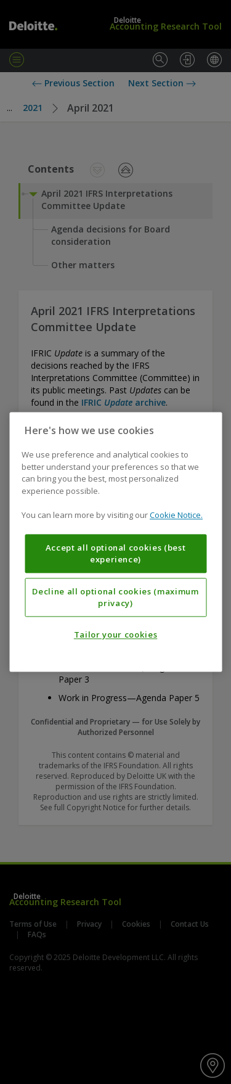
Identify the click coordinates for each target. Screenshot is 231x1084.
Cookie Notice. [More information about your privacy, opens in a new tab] (176, 515)
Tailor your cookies (115, 635)
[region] (115, 541)
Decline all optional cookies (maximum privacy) (115, 597)
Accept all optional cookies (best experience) (116, 554)
